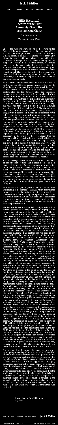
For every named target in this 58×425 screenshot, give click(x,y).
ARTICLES (18, 9)
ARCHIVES (39, 9)
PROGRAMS (29, 9)
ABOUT (49, 9)
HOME (8, 9)
